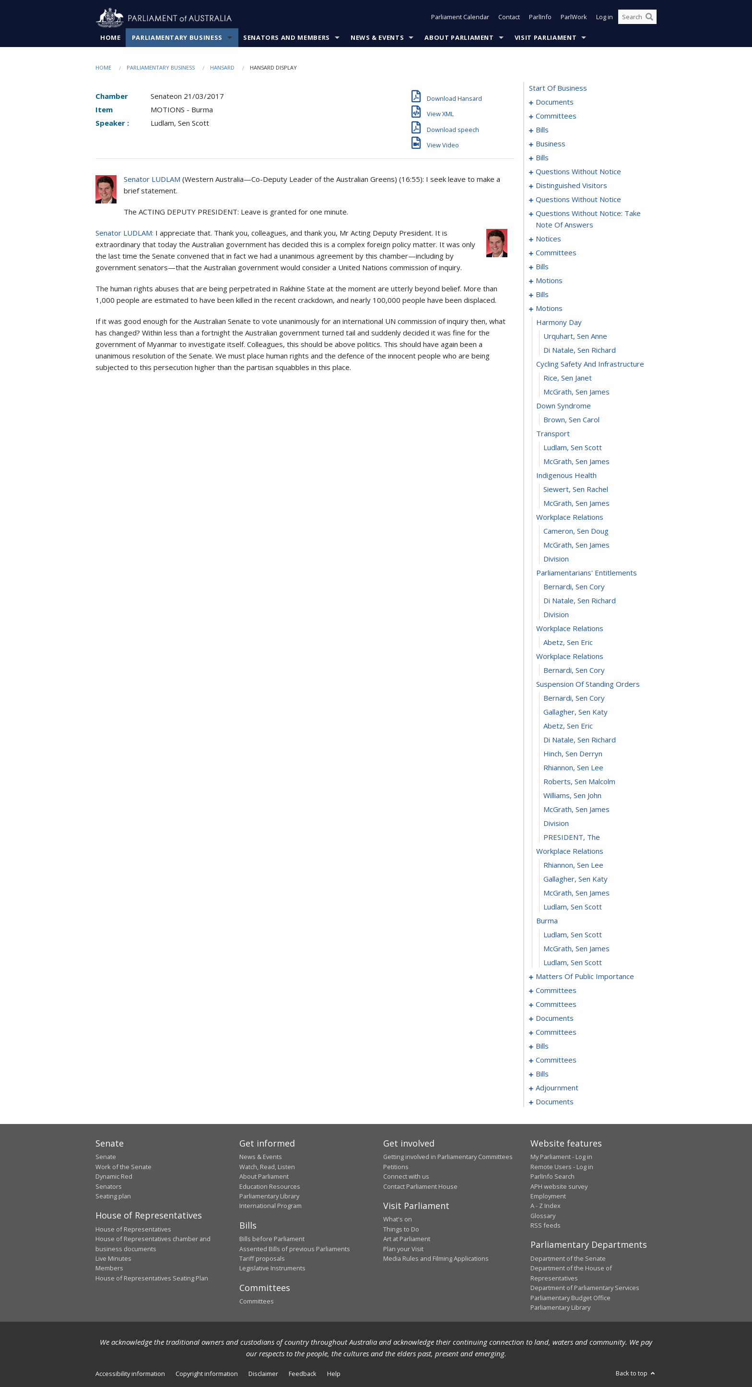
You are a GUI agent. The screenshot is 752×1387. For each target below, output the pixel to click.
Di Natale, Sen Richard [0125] (579, 740)
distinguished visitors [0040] (571, 186)
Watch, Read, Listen (267, 1166)
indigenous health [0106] (566, 475)
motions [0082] (549, 281)
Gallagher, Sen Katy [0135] (575, 879)
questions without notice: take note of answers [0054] (588, 219)
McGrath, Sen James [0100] (576, 392)
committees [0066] (556, 253)
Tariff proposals (262, 1259)
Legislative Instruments (272, 1268)
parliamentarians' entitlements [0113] (586, 573)
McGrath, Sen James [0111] (576, 545)
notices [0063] (548, 239)
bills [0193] (542, 1074)
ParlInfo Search (552, 1176)
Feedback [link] (303, 1374)
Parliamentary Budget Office (570, 1297)
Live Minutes (113, 1259)
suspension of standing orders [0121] (588, 684)
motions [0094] (549, 308)
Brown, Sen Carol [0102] (571, 420)
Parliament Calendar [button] (460, 18)
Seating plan (113, 1196)
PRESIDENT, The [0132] (571, 837)
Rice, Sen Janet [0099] (567, 378)
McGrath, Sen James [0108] (576, 503)
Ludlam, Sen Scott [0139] (572, 935)
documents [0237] (555, 1102)
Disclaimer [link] (263, 1374)
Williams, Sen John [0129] (572, 796)
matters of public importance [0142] (585, 976)
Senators (108, 1186)
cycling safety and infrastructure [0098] (590, 364)
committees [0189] (556, 1060)
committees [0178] (556, 1032)
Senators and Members (286, 38)
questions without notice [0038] (578, 172)
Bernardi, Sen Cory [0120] (574, 670)
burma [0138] (547, 921)
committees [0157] (556, 1004)
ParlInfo (540, 18)
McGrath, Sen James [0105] (576, 461)
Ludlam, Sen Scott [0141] (572, 963)
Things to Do (401, 1229)
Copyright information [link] (207, 1374)
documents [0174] (555, 1018)
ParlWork (574, 18)
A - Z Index (545, 1206)
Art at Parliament (406, 1239)
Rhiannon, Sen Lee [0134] (573, 865)
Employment (548, 1196)
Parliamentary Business (177, 38)
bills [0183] (542, 1046)
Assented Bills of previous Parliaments (294, 1248)
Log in (604, 18)
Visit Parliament (545, 38)
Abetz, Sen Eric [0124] (568, 726)
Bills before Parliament (272, 1239)
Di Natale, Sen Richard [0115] (579, 601)
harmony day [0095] (559, 322)
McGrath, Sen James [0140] (576, 949)
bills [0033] (542, 158)
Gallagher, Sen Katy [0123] (575, 712)
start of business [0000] (558, 88)
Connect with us (406, 1176)
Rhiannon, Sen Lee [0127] (573, 768)
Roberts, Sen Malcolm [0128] (579, 782)
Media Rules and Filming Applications (436, 1259)
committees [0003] (556, 116)
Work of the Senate (123, 1166)
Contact (509, 18)
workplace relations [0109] (569, 517)
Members (109, 1268)
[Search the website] (637, 18)
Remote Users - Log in (561, 1166)
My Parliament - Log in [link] (561, 1157)
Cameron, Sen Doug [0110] (576, 531)
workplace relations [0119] (569, 656)
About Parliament (459, 38)
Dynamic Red (113, 1176)
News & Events (377, 38)
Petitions (396, 1166)
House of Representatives (133, 1229)
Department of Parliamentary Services (584, 1288)
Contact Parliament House (420, 1186)
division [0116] (556, 615)
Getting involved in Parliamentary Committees (448, 1157)
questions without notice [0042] (578, 199)
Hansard (222, 68)
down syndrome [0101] (563, 406)
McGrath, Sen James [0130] (576, 809)
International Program (270, 1206)
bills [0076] (542, 267)
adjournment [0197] (557, 1088)
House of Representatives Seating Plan (151, 1278)
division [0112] (556, 559)
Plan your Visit (403, 1248)
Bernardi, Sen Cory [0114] (574, 587)
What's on (397, 1219)
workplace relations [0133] (569, 851)
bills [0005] (542, 130)
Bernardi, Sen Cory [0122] (574, 698)
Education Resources (269, 1186)
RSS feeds (545, 1225)
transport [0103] (553, 434)
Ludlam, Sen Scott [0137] (572, 907)
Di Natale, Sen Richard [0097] (579, 350)
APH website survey (559, 1186)
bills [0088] (542, 294)
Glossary (542, 1215)
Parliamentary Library (269, 1196)
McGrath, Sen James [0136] (576, 893)
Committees (256, 1301)
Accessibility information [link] (130, 1374)
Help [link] (334, 1374)
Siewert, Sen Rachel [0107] (575, 489)
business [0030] (550, 144)
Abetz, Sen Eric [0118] (568, 642)
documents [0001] (555, 102)
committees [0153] (556, 990)
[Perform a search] (649, 18)
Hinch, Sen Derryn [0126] (572, 754)
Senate (105, 1157)
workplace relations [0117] (569, 629)
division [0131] (556, 823)
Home (110, 38)
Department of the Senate (568, 1259)
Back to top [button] (636, 1373)
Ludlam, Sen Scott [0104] (572, 448)
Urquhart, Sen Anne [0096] (575, 336)
